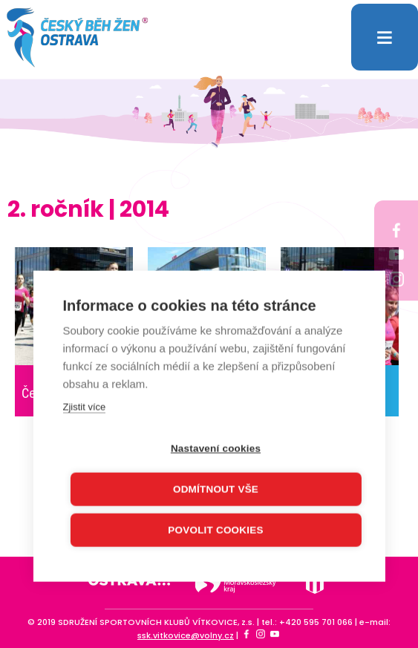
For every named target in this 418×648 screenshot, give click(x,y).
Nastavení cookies (216, 446)
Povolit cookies (215, 528)
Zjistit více (83, 404)
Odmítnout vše (215, 487)
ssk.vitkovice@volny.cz (185, 635)
